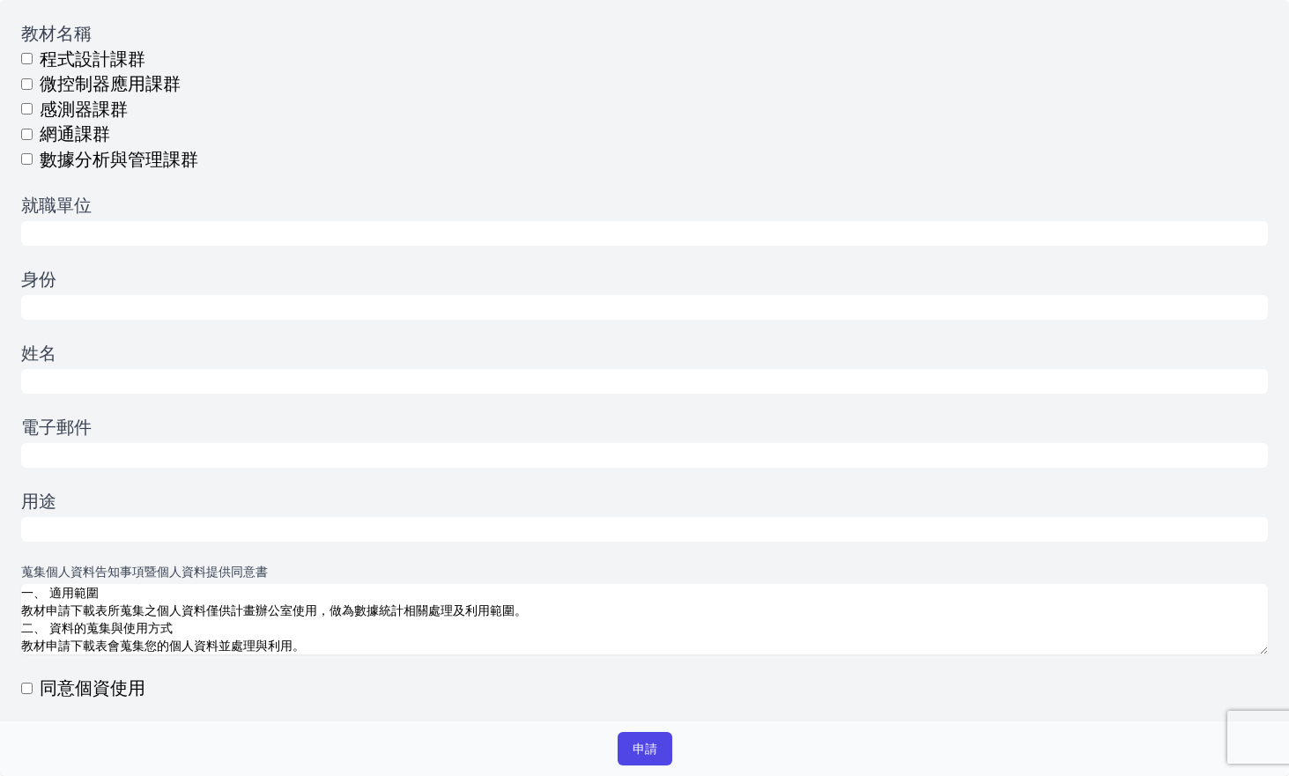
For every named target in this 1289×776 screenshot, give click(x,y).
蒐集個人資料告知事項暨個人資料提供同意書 (144, 571)
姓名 (38, 353)
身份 (38, 279)
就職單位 (56, 205)
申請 (645, 748)
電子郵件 (56, 427)
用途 (38, 501)
